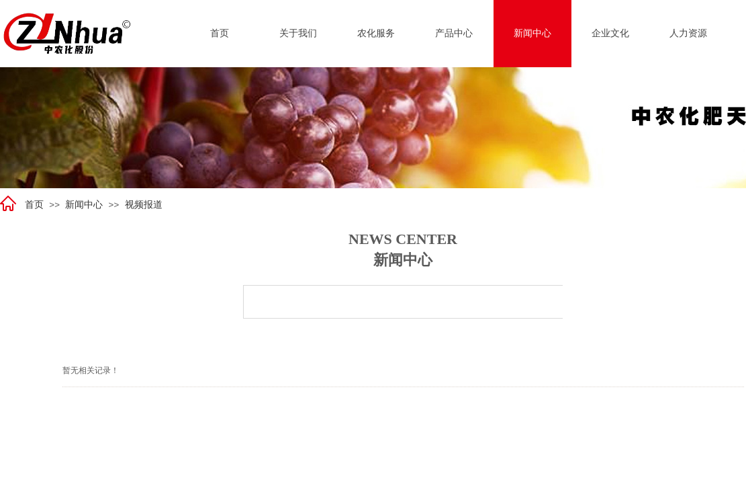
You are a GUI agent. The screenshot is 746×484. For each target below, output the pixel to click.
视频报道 (143, 205)
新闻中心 (84, 205)
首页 (34, 205)
